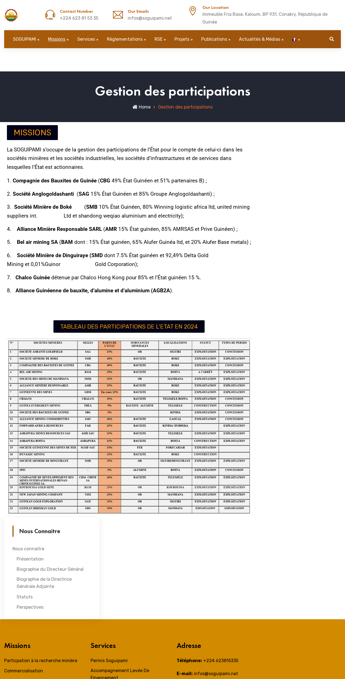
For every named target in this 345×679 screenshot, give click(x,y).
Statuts (25, 597)
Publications (214, 39)
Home (141, 107)
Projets (181, 39)
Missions (56, 39)
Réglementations (125, 39)
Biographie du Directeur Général (50, 569)
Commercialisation (23, 670)
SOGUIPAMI (24, 39)
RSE (159, 39)
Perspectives (30, 607)
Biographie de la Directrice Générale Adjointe (44, 583)
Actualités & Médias (259, 39)
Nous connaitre (28, 548)
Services (86, 39)
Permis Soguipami (109, 660)
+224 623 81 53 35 (79, 18)
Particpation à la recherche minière (40, 660)
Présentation (30, 559)
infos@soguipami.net (150, 18)
